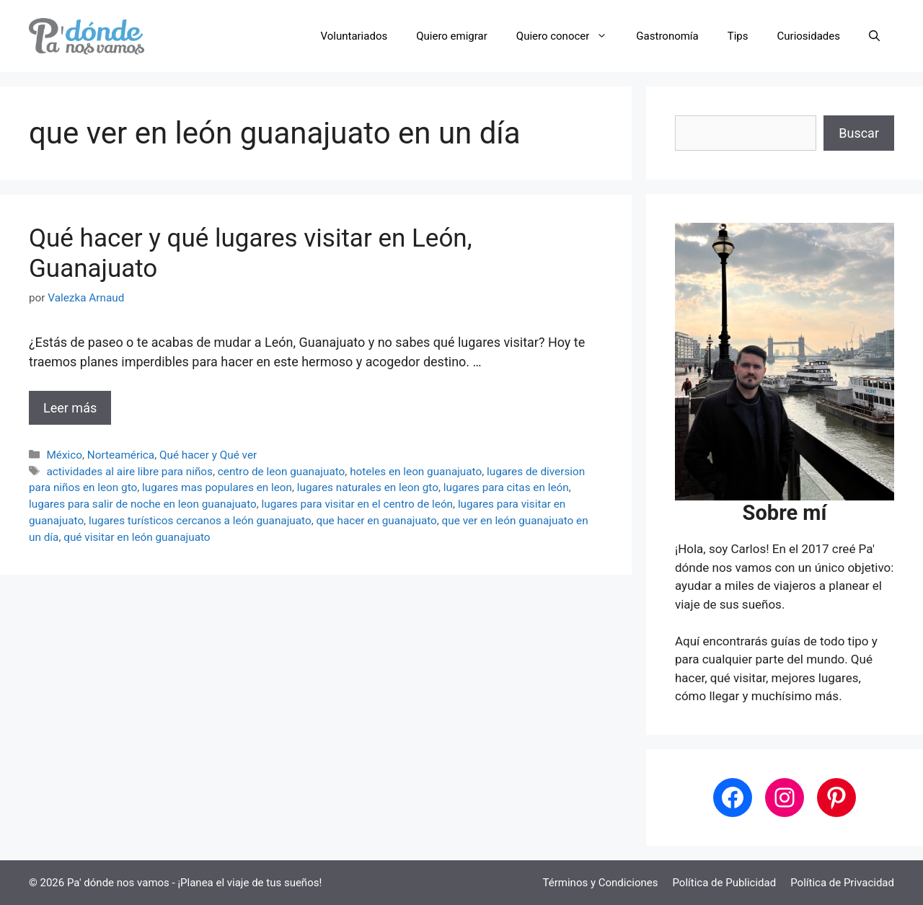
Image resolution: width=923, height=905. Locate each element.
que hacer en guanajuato (376, 520)
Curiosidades (808, 36)
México (64, 455)
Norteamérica (120, 455)
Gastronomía (667, 36)
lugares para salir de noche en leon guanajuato (143, 504)
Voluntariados (354, 36)
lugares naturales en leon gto (367, 487)
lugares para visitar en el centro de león (358, 504)
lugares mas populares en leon (217, 487)
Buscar (859, 133)
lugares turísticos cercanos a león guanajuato (200, 520)
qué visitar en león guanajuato (136, 537)
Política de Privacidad (842, 882)
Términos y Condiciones (600, 882)
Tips (738, 36)
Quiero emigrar (451, 36)
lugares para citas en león (506, 487)
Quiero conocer (569, 36)
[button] (874, 36)
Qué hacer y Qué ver (208, 455)
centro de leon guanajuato (281, 471)
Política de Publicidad (724, 882)
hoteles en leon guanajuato (416, 471)
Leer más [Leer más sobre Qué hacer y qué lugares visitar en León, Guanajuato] (70, 407)
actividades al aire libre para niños (129, 471)
